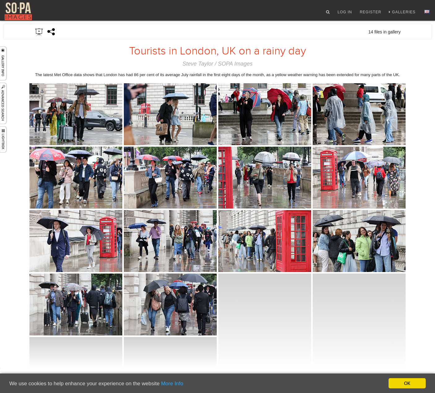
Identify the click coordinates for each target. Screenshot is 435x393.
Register (370, 13)
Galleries (403, 13)
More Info (172, 384)
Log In (344, 13)
